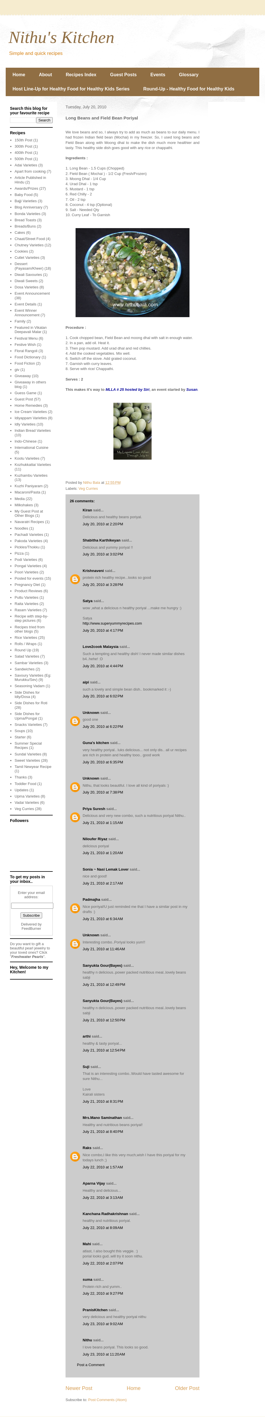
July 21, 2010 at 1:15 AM (103, 823)
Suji (86, 1067)
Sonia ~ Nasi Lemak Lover (106, 869)
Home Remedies (28, 405)
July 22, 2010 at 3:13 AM (103, 1197)
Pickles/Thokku (27, 547)
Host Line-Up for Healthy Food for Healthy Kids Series (71, 88)
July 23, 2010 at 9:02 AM (103, 1324)
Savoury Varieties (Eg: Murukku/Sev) (33, 677)
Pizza (19, 553)
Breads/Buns (25, 226)
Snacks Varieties (28, 724)
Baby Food (23, 195)
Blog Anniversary (28, 207)
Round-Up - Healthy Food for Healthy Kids (189, 88)
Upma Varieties (27, 796)
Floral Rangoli (26, 351)
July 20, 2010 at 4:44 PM (103, 666)
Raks (87, 1148)
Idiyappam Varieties (31, 418)
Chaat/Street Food (30, 239)
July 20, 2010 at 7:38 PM (103, 792)
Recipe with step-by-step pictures (31, 618)
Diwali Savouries (28, 274)
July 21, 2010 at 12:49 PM (104, 984)
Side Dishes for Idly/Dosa (27, 694)
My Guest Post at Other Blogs (29, 513)
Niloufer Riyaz (95, 839)
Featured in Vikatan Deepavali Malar (31, 329)
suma (87, 1279)
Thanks (21, 777)
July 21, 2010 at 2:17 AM (103, 883)
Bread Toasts (25, 220)
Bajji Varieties (26, 201)
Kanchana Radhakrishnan (105, 1214)
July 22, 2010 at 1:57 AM (103, 1167)
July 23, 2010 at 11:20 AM (104, 1354)
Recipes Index (81, 74)
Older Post (187, 1388)
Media (20, 499)
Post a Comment (91, 1365)
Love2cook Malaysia (101, 647)
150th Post (23, 140)
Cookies (21, 251)
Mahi (87, 1244)
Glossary (188, 74)
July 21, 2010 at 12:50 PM (104, 1020)
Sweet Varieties (27, 760)
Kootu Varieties (27, 458)
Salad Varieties (27, 656)
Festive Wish (25, 344)
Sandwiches (24, 669)
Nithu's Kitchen (61, 37)
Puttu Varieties (26, 597)
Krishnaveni (93, 571)
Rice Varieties (26, 637)
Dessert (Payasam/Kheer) (29, 266)
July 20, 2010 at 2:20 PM (103, 524)
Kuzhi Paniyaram (28, 486)
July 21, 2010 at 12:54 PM (104, 1050)
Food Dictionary (27, 357)
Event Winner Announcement (27, 312)
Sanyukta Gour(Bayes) (102, 965)
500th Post (23, 159)
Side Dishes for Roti (31, 703)
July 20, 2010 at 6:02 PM (103, 696)
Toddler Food (25, 784)
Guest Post (24, 399)
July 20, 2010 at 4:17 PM (103, 630)
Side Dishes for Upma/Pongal (27, 716)
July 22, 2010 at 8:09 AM (103, 1228)
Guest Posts (123, 74)
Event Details (25, 304)
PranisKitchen (95, 1310)
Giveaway (23, 376)
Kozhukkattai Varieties (33, 464)
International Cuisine (31, 447)
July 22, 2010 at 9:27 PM (103, 1293)
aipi (86, 682)
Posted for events (29, 578)
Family (20, 321)
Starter (20, 737)
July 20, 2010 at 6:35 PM (103, 762)
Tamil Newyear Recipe (33, 767)
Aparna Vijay (94, 1183)
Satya (88, 601)
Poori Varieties (26, 572)
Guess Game (25, 393)
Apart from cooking (30, 171)
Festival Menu (26, 338)
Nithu (87, 1340)
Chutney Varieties (29, 245)
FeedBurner (31, 928)
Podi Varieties (26, 559)
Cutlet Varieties (27, 257)
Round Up (23, 650)
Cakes (20, 232)
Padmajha (91, 899)
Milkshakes (24, 505)
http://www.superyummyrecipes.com (112, 623)
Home (19, 74)
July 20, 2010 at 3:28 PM (103, 585)
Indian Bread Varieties (33, 430)
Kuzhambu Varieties (31, 475)
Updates (21, 790)
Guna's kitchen (96, 743)
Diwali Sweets (26, 281)
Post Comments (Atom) (107, 1400)
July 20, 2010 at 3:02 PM (103, 554)
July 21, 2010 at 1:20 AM (103, 853)
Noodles (21, 528)
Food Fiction (25, 363)
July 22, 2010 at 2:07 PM (103, 1263)
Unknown (91, 712)
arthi (87, 1036)
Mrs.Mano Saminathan (102, 1118)
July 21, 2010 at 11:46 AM (104, 949)
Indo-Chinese (25, 441)
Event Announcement (32, 293)
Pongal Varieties (28, 566)
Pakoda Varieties (28, 541)
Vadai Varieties (27, 802)
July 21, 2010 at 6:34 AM (103, 919)
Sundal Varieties (28, 754)
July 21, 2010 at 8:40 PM (103, 1131)
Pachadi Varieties (29, 534)
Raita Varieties (26, 604)
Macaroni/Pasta (27, 492)
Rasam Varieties (28, 610)
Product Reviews (28, 591)
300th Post (23, 146)
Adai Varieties (26, 165)
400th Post (23, 152)
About (45, 74)
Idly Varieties (25, 424)
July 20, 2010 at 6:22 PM (103, 726)
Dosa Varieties (26, 287)
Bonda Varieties (27, 214)
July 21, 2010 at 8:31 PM (103, 1101)
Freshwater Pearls (27, 957)
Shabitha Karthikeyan (102, 540)
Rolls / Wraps (25, 644)
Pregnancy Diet (27, 585)
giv (17, 369)
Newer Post (79, 1388)
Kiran (87, 510)
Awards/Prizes (26, 188)
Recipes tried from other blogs (29, 629)
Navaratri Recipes (29, 522)
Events (157, 74)
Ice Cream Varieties (31, 412)
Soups (20, 731)
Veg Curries (88, 488)
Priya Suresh (94, 809)
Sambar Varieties (29, 663)
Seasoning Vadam (29, 686)
